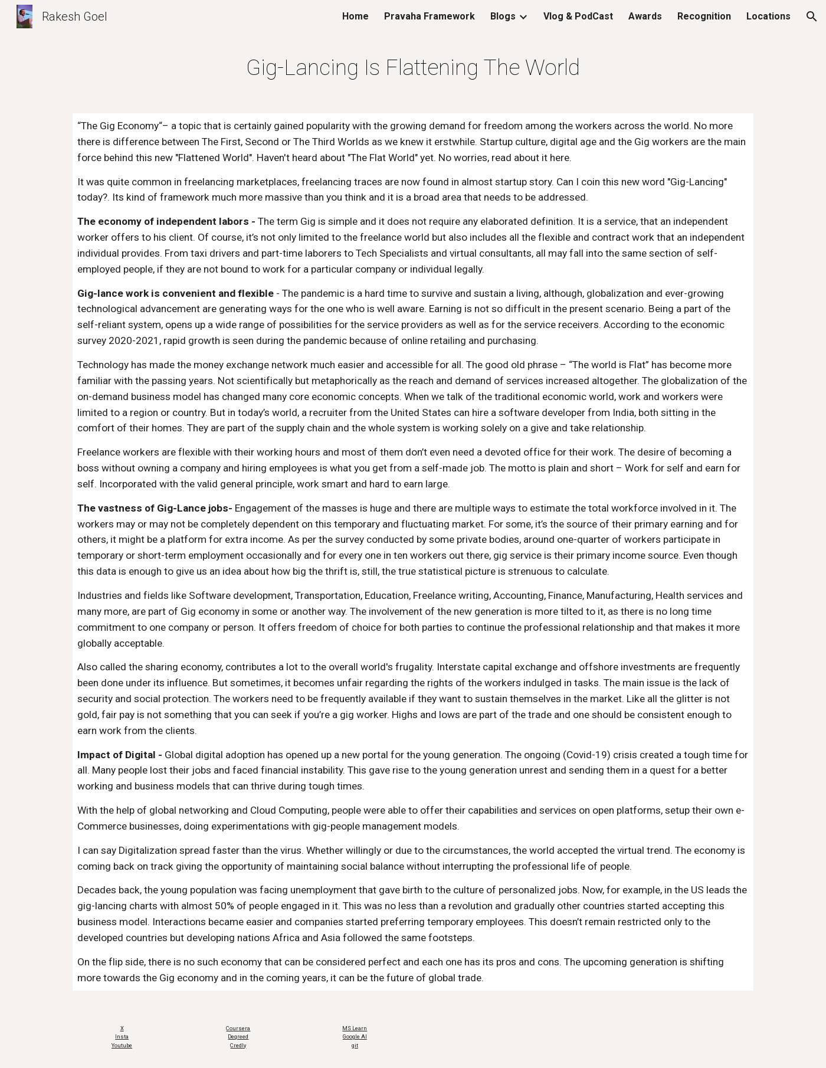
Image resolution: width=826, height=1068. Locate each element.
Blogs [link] (503, 16)
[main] (412, 67)
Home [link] (355, 16)
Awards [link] (645, 16)
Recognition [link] (704, 16)
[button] (812, 16)
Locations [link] (768, 16)
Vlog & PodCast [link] (578, 16)
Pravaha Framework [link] (429, 16)
